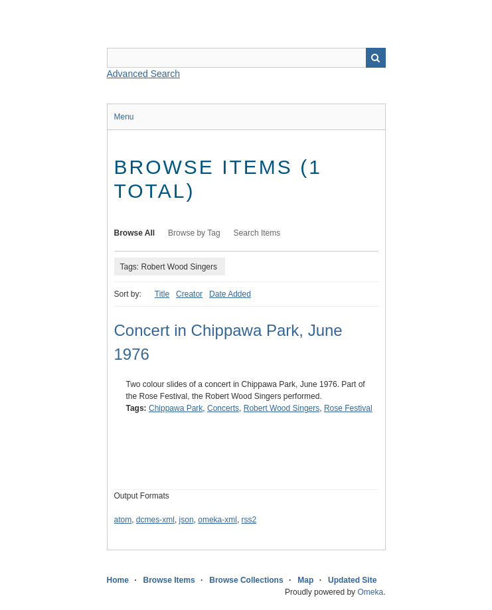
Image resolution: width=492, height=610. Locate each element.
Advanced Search (144, 73)
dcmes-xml (155, 519)
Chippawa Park (176, 408)
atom (123, 519)
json (186, 519)
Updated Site (352, 580)
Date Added (230, 294)
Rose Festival (348, 408)
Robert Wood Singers (282, 408)
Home (118, 580)
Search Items (257, 233)
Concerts (223, 408)
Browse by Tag (194, 233)
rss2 (249, 519)
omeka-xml (217, 519)
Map (305, 580)
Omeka (370, 592)
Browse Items (169, 580)
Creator (189, 294)
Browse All (134, 233)
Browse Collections (246, 580)
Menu (124, 116)
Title (162, 294)
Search (376, 58)
